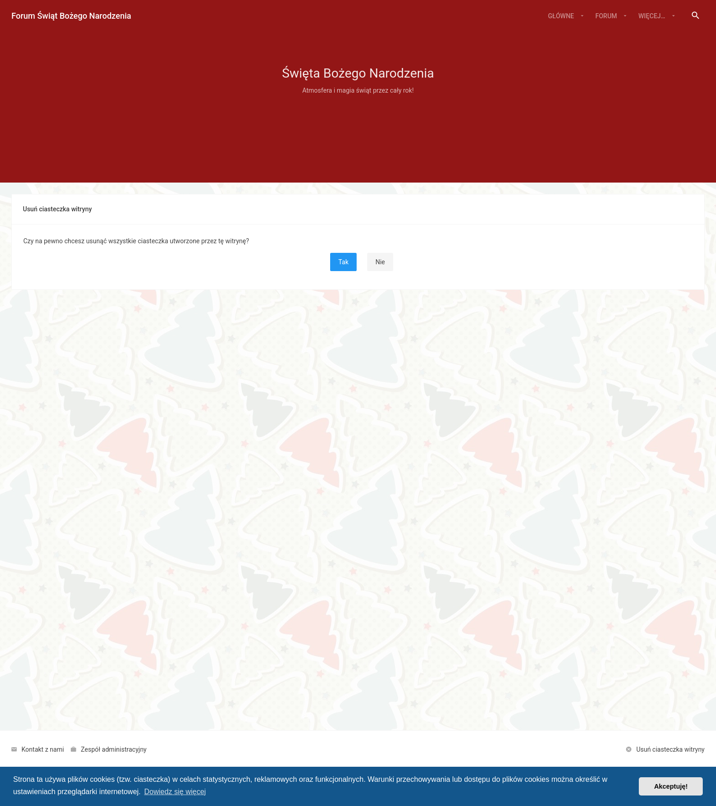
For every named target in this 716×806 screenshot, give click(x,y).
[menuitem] (695, 16)
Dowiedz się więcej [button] (175, 792)
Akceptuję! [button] (671, 786)
